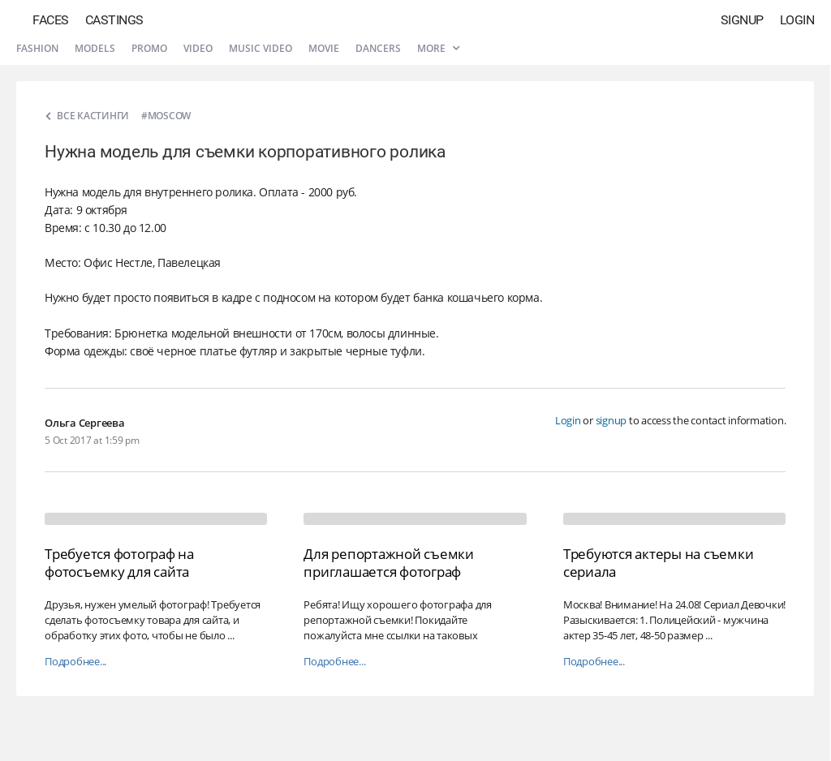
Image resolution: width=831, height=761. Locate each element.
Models (95, 48)
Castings (114, 20)
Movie (323, 48)
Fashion (37, 48)
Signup (742, 20)
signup (611, 420)
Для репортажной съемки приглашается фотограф (389, 562)
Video (198, 48)
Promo (149, 48)
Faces (50, 20)
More (438, 48)
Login (797, 20)
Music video (260, 48)
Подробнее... (75, 662)
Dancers (378, 48)
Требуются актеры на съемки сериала (658, 562)
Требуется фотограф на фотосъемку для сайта (119, 562)
